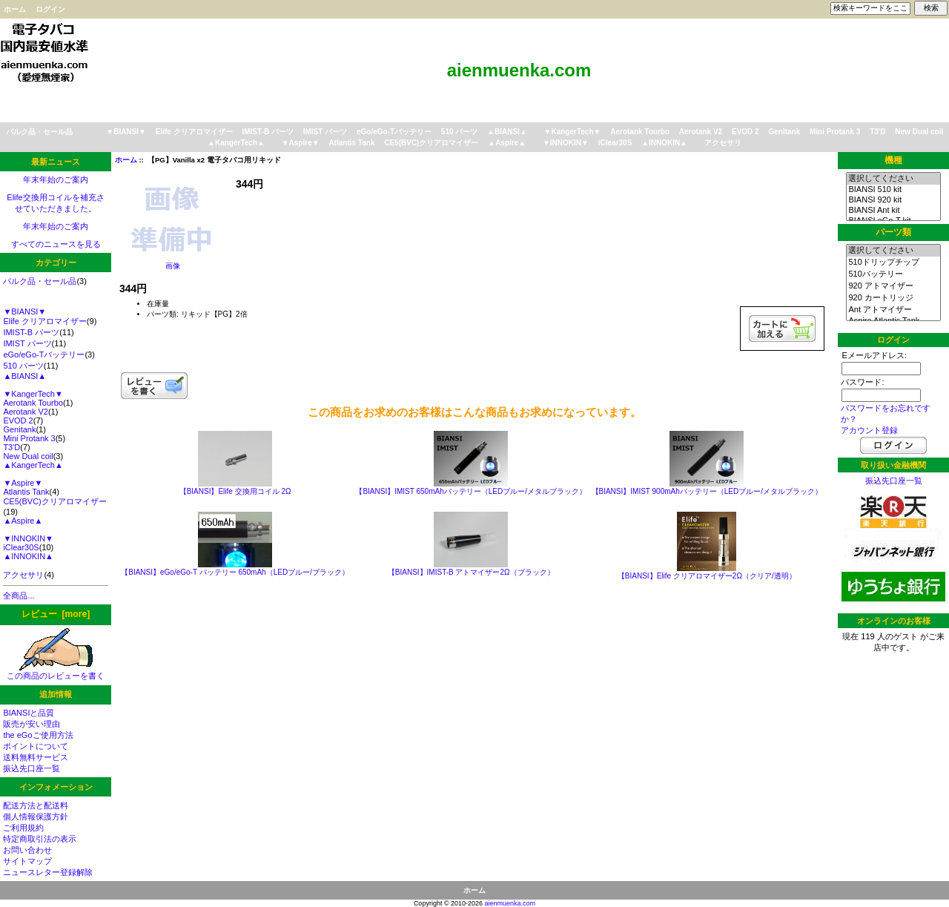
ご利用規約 (23, 827)
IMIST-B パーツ (267, 132)
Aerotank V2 (700, 132)
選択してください (893, 179)
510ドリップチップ (893, 262)
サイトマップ (27, 861)
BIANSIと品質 (28, 712)
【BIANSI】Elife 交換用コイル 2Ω (235, 491)
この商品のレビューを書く (56, 671)
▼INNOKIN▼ (566, 143)
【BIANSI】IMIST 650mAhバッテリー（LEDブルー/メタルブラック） (470, 491)
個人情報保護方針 (35, 816)
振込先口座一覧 (31, 768)
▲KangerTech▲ (236, 143)
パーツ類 (893, 232)
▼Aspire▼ (301, 143)
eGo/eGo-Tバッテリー (394, 132)
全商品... (18, 595)
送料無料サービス (35, 757)
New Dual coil (919, 132)
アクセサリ (722, 143)
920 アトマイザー (893, 286)
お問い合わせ (27, 849)
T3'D (877, 132)
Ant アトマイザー (893, 310)
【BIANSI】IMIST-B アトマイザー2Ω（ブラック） (471, 572)
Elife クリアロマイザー (194, 132)
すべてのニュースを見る (56, 244)
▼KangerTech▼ (572, 132)
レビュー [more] (56, 614)
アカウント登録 (869, 430)
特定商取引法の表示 (39, 838)
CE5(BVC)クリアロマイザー (431, 143)
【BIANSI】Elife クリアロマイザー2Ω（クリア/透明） (707, 576)
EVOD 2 (745, 132)
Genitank (784, 132)
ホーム (15, 9)
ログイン (50, 9)
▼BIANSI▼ (126, 132)
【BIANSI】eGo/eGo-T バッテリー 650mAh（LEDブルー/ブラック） (235, 572)
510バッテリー (893, 274)
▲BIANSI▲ (507, 132)
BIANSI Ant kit (893, 210)
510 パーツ (459, 132)
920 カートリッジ (893, 298)
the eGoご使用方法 (38, 734)
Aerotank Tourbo (639, 132)
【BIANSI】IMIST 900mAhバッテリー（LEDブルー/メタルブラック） (707, 491)
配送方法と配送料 (35, 805)
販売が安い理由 (31, 723)
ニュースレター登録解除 (48, 872)
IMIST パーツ (325, 132)
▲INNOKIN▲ (664, 143)
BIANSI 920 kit (893, 200)
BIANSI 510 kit (893, 190)
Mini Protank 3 (835, 132)
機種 (893, 160)
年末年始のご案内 (55, 179)
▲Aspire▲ (507, 143)
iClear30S (615, 143)
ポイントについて (35, 746)
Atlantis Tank (351, 143)
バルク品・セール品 (39, 132)
